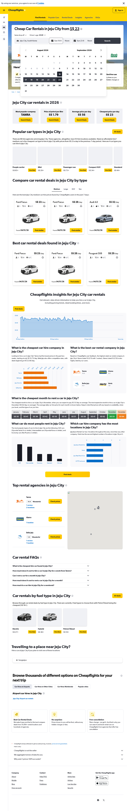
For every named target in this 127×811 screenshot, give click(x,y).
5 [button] (37, 68)
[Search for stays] (4, 22)
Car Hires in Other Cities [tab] (44, 687)
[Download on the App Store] (102, 783)
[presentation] (81, 29)
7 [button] (48, 68)
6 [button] (42, 68)
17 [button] (26, 80)
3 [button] (25, 68)
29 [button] (54, 85)
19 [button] (37, 80)
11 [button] (31, 74)
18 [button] (31, 80)
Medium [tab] (57, 189)
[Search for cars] (4, 27)
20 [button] (42, 80)
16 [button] (60, 74)
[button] (124, 3)
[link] (25, 120)
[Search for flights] (4, 17)
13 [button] (43, 74)
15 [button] (54, 74)
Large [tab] (66, 189)
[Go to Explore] (4, 32)
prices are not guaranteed (59, 744)
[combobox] (20, 35)
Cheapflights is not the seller (68, 750)
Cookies (40, 3)
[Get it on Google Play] (102, 777)
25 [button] (31, 85)
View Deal (32, 170)
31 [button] (26, 91)
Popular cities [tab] (83, 687)
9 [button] (59, 68)
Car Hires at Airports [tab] (22, 687)
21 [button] (48, 80)
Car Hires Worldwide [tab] (65, 687)
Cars (13, 92)
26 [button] (37, 85)
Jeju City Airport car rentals (23, 698)
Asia (18, 92)
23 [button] (59, 80)
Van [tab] (80, 189)
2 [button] (59, 63)
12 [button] (37, 74)
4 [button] (31, 68)
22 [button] (54, 80)
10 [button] (26, 74)
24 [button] (26, 85)
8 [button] (54, 68)
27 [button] (42, 85)
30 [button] (59, 85)
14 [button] (48, 74)
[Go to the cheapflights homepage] (17, 10)
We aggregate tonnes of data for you (68, 754)
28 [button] (48, 85)
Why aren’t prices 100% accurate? (68, 759)
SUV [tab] (73, 189)
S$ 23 (74, 28)
